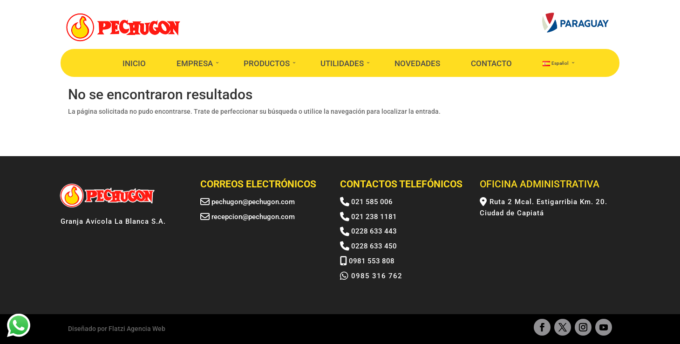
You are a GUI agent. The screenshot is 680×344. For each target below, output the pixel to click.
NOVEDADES (417, 63)
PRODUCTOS (267, 63)
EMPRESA (195, 63)
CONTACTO (491, 63)
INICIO (134, 63)
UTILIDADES (342, 63)
